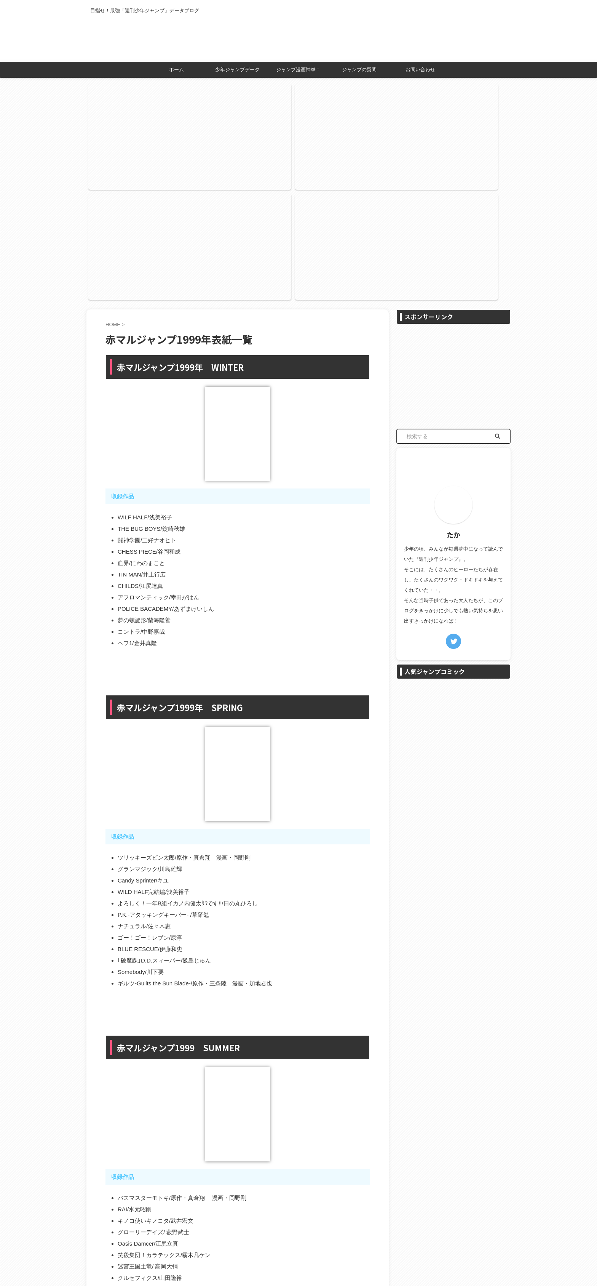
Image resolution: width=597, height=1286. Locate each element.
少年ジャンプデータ (237, 69)
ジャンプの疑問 (359, 69)
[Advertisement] (453, 212)
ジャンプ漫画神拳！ (298, 69)
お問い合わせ (420, 69)
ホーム (176, 69)
